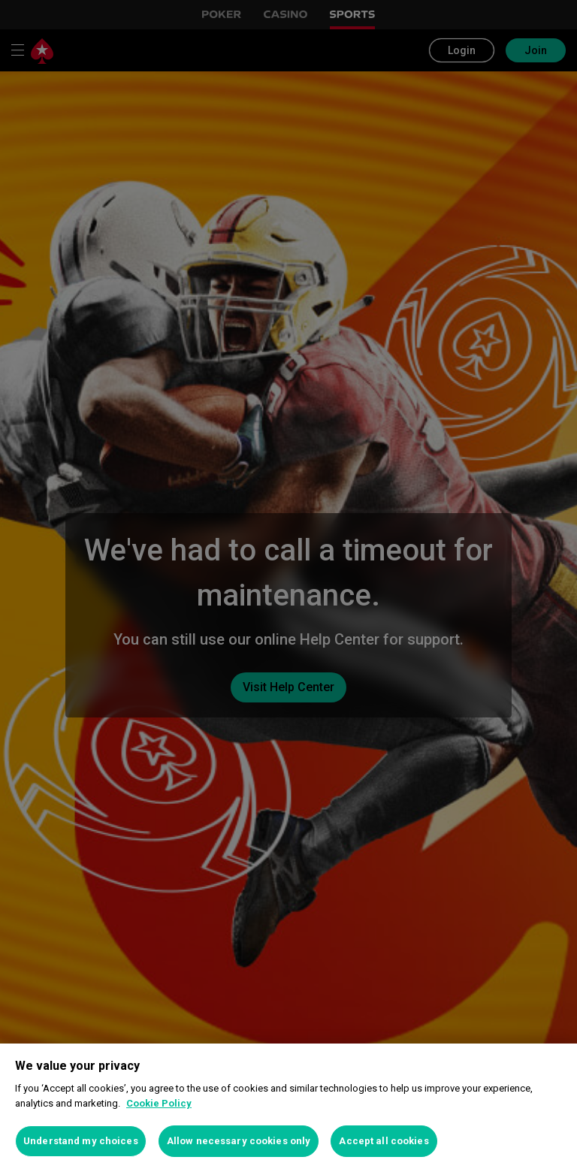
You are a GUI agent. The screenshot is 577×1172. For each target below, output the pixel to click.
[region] (288, 1108)
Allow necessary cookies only (239, 1140)
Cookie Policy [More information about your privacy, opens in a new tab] (159, 1103)
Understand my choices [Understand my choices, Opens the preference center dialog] (80, 1140)
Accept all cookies (383, 1140)
